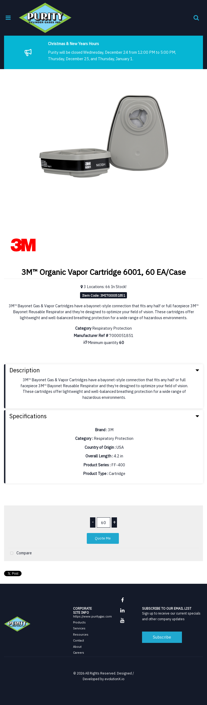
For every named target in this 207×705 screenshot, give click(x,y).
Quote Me (103, 538)
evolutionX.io (114, 679)
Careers (78, 652)
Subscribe (162, 637)
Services (79, 628)
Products (79, 622)
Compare (20, 553)
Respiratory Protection (112, 328)
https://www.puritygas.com (92, 616)
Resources (80, 634)
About (77, 647)
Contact (78, 640)
